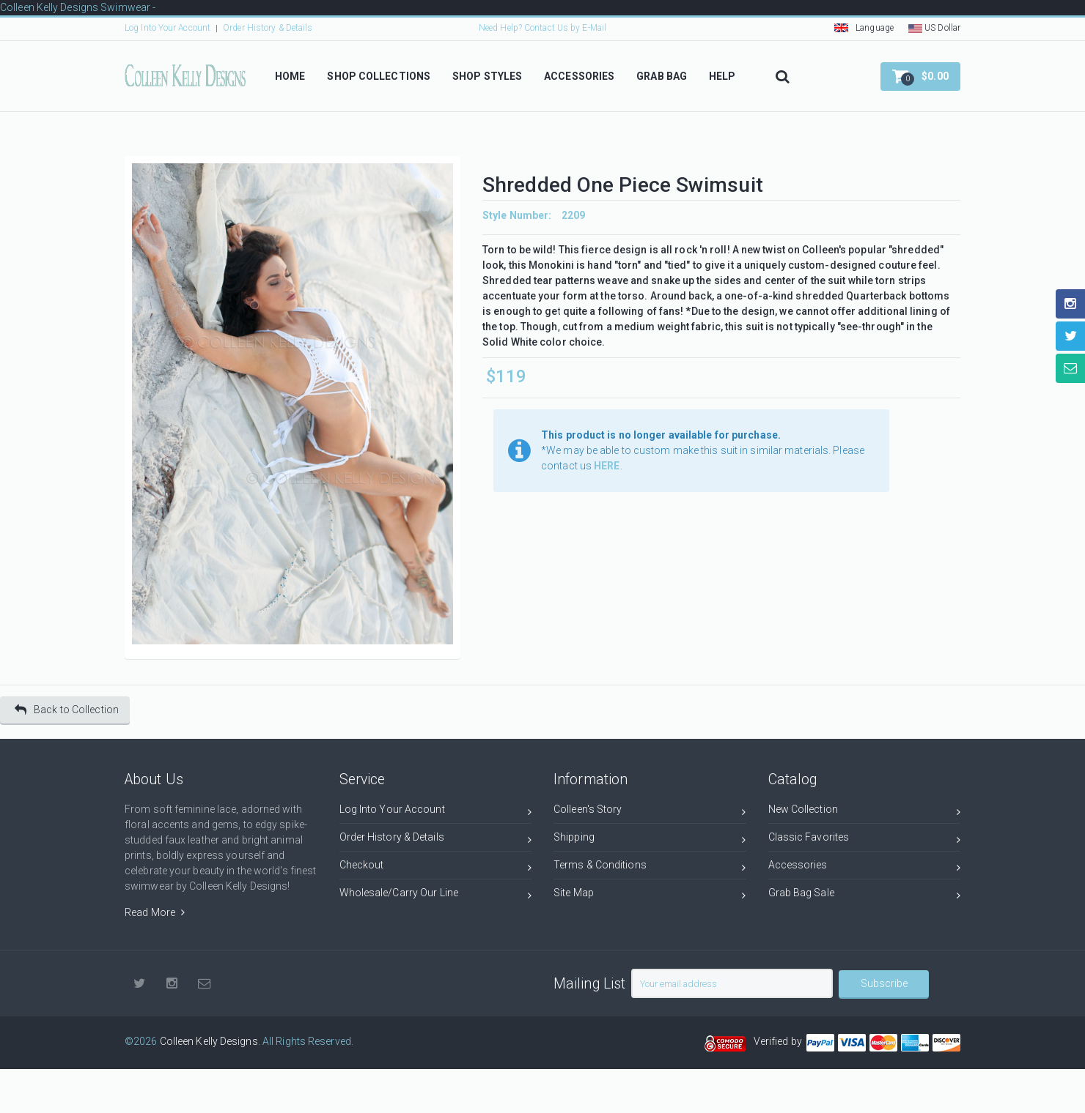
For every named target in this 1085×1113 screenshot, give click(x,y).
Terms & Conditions (649, 867)
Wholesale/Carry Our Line (435, 895)
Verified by (780, 1041)
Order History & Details (267, 28)
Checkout (435, 867)
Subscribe (884, 983)
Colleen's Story (649, 811)
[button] (920, 76)
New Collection (864, 811)
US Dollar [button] (934, 28)
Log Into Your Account (167, 28)
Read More (155, 912)
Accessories (864, 867)
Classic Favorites (864, 839)
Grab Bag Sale (864, 895)
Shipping (649, 839)
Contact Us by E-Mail (565, 28)
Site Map (649, 895)
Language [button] (864, 28)
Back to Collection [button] (67, 710)
